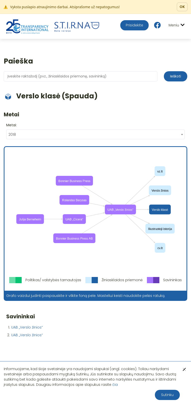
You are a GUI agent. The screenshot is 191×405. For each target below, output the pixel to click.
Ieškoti (175, 76)
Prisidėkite (134, 25)
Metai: (11, 125)
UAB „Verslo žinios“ (27, 327)
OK (182, 6)
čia (115, 384)
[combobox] (95, 134)
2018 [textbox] (12, 134)
